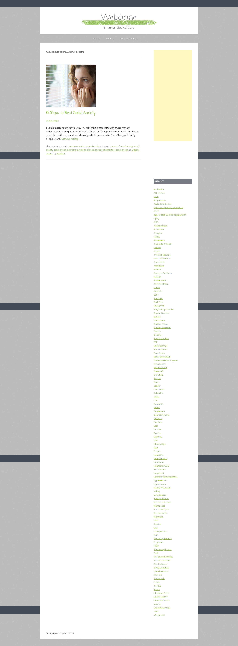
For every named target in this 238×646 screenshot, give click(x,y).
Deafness (158, 404)
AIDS (156, 222)
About (110, 38)
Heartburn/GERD (161, 465)
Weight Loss (159, 615)
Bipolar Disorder (161, 313)
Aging (156, 218)
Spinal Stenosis (161, 571)
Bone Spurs (159, 353)
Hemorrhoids (160, 469)
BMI (155, 342)
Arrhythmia (159, 265)
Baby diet (158, 298)
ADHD (156, 211)
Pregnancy (159, 542)
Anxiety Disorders (77, 146)
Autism (157, 287)
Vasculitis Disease (162, 607)
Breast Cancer (160, 367)
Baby (156, 294)
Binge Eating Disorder (164, 309)
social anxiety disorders (65, 149)
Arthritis (157, 269)
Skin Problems (160, 564)
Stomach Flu (159, 578)
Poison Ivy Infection (163, 538)
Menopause (159, 505)
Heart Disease (160, 458)
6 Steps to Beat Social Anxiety (70, 113)
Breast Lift (158, 371)
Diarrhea (158, 422)
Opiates (157, 524)
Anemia (157, 247)
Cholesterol (159, 389)
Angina (157, 251)
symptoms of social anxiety (89, 149)
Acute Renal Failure (163, 204)
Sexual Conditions (162, 560)
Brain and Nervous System (166, 360)
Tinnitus (157, 585)
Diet (156, 425)
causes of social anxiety (122, 146)
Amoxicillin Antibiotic (163, 244)
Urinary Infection (161, 600)
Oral (156, 527)
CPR (156, 400)
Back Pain (158, 302)
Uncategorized (160, 596)
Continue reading (71, 138)
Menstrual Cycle (161, 509)
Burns (156, 382)
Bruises (157, 378)
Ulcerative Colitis (161, 593)
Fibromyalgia (160, 444)
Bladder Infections (162, 327)
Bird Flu (157, 316)
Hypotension (160, 484)
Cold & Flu (158, 393)
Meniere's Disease (162, 502)
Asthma (157, 276)
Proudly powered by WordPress (60, 633)
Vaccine (157, 604)
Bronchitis (158, 374)
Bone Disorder (160, 349)
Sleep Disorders (161, 567)
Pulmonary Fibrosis (163, 549)
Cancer (157, 385)
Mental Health (92, 146)
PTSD (156, 545)
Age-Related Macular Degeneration (170, 214)
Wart (156, 611)
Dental (157, 407)
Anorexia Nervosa (162, 254)
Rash (156, 553)
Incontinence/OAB (162, 487)
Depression (159, 411)
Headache (158, 455)
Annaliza (61, 153)
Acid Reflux (159, 189)
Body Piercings (160, 345)
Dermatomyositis (162, 414)
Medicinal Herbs (161, 498)
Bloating (157, 334)
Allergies (158, 233)
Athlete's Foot (160, 280)
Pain (156, 535)
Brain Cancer (160, 364)
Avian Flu (158, 291)
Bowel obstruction (162, 356)
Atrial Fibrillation (161, 284)
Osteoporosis (160, 531)
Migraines (158, 516)
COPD (156, 396)
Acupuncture (160, 200)
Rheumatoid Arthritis (163, 556)
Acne (156, 196)
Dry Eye (157, 433)
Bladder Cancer (161, 324)
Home (96, 38)
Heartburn (158, 462)
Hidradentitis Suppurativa (166, 476)
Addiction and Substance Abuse (168, 207)
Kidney (157, 491)
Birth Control (159, 320)
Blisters (157, 331)
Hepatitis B (159, 473)
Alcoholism (159, 229)
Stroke (157, 582)
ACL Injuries (159, 193)
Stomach (158, 575)
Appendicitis (159, 262)
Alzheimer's (159, 240)
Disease (158, 429)
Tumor (157, 589)
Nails (156, 520)
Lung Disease (160, 495)
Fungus (157, 451)
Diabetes (158, 418)
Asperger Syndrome (163, 273)
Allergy (157, 236)
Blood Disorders (161, 338)
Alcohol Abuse (160, 225)
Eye (155, 440)
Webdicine (119, 17)
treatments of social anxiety (115, 149)
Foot (156, 447)
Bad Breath (159, 305)
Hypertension (160, 480)
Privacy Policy (129, 38)
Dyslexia (158, 436)
